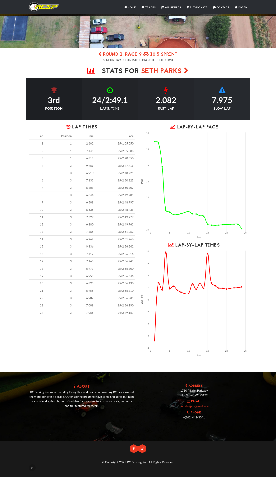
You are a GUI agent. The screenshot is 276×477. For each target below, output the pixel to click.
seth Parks (165, 71)
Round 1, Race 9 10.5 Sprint (138, 54)
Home (130, 8)
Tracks (148, 8)
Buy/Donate (197, 8)
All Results (171, 8)
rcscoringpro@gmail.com (194, 406)
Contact (221, 8)
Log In (241, 8)
